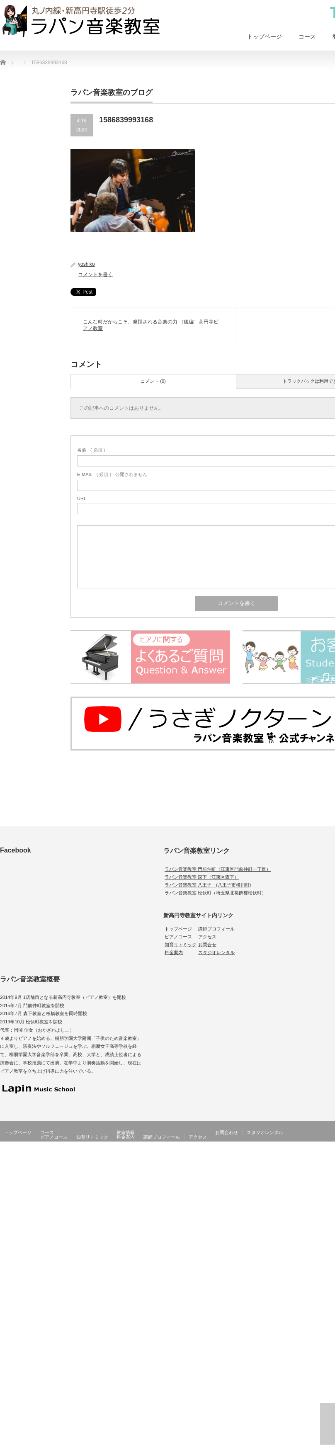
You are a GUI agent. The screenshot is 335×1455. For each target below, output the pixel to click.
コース (307, 36)
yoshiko (86, 264)
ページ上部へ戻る (327, 1424)
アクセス (207, 936)
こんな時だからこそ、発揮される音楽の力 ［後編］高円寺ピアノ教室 (150, 325)
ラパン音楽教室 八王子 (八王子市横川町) (208, 884)
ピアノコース (178, 936)
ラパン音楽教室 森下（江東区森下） (202, 876)
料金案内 (174, 952)
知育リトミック (181, 944)
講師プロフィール (216, 928)
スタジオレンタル (216, 952)
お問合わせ (226, 1132)
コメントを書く (95, 274)
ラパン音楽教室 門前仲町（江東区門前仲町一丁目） (218, 869)
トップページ (264, 36)
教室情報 (126, 1132)
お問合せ (207, 944)
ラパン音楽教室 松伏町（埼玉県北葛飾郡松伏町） (215, 892)
